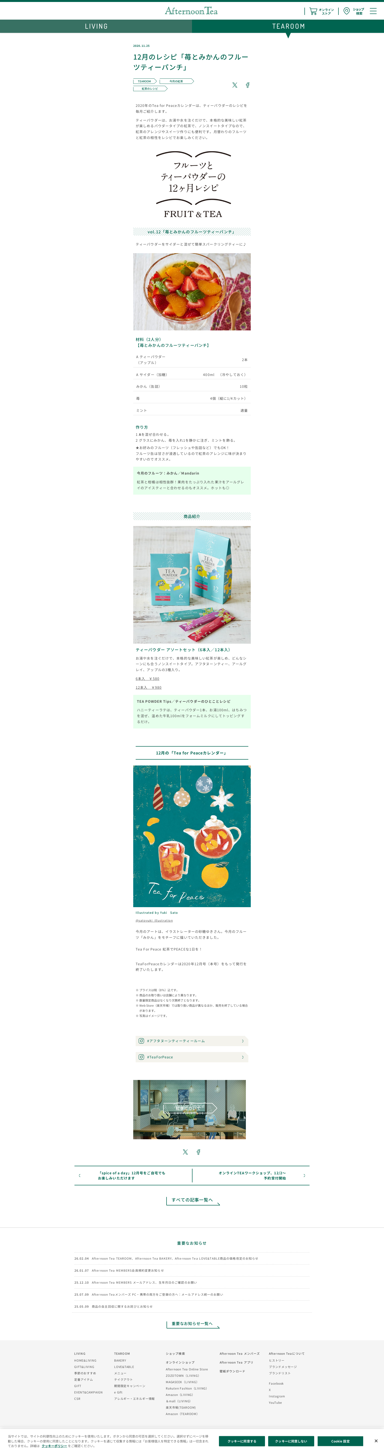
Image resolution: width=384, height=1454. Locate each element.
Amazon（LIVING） (180, 1394)
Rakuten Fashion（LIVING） (187, 1388)
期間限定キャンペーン (129, 1386)
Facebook (276, 1383)
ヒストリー (277, 1360)
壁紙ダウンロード (232, 1371)
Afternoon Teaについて (287, 1353)
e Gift (118, 1392)
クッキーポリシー (54, 1445)
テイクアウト (123, 1379)
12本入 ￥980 (149, 687)
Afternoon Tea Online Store (187, 1369)
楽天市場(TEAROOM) (181, 1407)
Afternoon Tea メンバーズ (240, 1353)
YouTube (275, 1402)
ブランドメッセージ (283, 1367)
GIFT (77, 1386)
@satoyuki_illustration (154, 920)
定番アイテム (83, 1379)
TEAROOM (122, 1353)
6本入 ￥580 (147, 678)
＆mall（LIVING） (179, 1401)
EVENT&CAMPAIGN (88, 1392)
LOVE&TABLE (124, 1367)
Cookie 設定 (340, 1441)
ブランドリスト (280, 1373)
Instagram (277, 1396)
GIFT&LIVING (84, 1367)
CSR (77, 1398)
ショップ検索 (175, 1353)
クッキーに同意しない (291, 1441)
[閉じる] (376, 1441)
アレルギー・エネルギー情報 (134, 1398)
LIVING (79, 1353)
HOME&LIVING (85, 1360)
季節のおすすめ (85, 1373)
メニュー (120, 1373)
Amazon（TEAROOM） (183, 1414)
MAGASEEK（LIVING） (182, 1382)
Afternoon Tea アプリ (236, 1362)
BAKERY (120, 1360)
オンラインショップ (180, 1362)
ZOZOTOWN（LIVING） (183, 1375)
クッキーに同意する (242, 1441)
